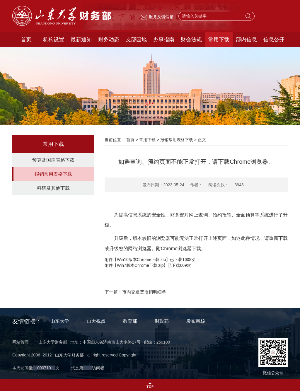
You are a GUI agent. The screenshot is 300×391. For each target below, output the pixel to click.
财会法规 (191, 39)
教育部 (130, 321)
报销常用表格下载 (53, 174)
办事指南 (163, 39)
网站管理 (20, 342)
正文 (202, 139)
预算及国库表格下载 (53, 160)
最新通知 (81, 39)
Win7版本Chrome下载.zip (140, 265)
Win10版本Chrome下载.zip (141, 259)
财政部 (162, 321)
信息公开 (273, 39)
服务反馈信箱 (156, 16)
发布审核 (195, 321)
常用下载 (218, 39)
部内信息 (246, 39)
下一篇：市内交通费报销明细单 (135, 291)
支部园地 (136, 39)
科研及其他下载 (53, 188)
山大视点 (96, 321)
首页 (26, 39)
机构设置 (53, 39)
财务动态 (108, 39)
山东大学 (59, 321)
